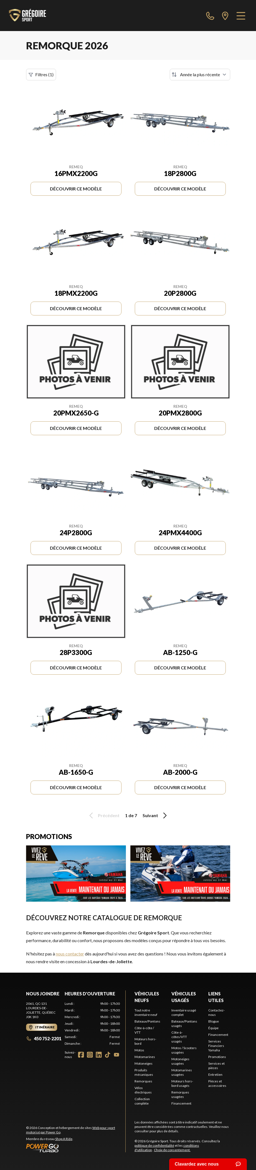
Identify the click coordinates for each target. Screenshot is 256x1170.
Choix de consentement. (172, 1150)
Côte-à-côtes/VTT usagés (179, 1036)
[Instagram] (90, 1054)
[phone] (210, 16)
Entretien (215, 1074)
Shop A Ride (63, 1139)
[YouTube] (116, 1054)
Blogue (213, 1021)
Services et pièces (216, 1065)
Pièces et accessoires (217, 1083)
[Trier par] (200, 74)
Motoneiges (144, 1063)
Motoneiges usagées (180, 1061)
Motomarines (145, 1057)
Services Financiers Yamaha (216, 1045)
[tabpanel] (92, 1023)
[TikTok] (107, 1054)
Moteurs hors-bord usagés (182, 1083)
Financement (181, 1103)
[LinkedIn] (98, 1054)
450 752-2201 (43, 1038)
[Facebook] (81, 1054)
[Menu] (241, 15)
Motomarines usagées (181, 1072)
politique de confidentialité (154, 1145)
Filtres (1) (41, 74)
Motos (139, 1050)
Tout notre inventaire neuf (146, 1012)
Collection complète (142, 1101)
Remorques (143, 1081)
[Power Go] (75, 1147)
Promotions (217, 1057)
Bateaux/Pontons (147, 1021)
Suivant (156, 815)
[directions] (225, 16)
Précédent (103, 815)
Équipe (213, 1028)
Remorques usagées (180, 1094)
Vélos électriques (143, 1090)
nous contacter (70, 953)
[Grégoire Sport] (27, 15)
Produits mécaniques (144, 1072)
